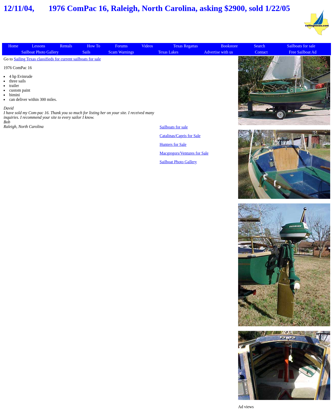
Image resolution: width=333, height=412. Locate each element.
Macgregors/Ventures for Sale (184, 153)
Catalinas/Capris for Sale (180, 136)
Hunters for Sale (173, 144)
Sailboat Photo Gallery (178, 162)
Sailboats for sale (174, 127)
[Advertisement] (152, 30)
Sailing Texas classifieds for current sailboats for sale (57, 59)
